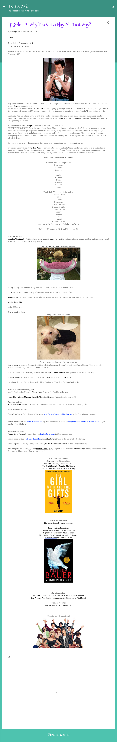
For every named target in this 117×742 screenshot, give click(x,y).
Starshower (16, 372)
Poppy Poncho (14, 414)
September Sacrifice (51, 533)
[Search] (113, 7)
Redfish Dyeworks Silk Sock (59, 377)
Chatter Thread (39, 108)
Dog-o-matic (13, 365)
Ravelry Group (19, 106)
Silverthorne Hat (14, 404)
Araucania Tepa (78, 449)
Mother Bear (13, 302)
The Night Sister (49, 466)
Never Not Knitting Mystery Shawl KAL (24, 397)
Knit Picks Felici (54, 439)
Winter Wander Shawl (51, 246)
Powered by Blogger (58, 735)
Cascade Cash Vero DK (52, 239)
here (14, 118)
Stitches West (35, 148)
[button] (107, 23)
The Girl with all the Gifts (52, 468)
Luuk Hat (12, 292)
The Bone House (51, 523)
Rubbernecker (51, 538)
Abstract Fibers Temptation (56, 444)
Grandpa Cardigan (15, 239)
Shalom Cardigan (43, 449)
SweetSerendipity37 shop (68, 118)
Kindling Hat (13, 297)
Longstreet (15, 444)
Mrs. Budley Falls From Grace (52, 535)
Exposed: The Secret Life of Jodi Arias (49, 595)
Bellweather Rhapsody (51, 530)
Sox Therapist (27, 126)
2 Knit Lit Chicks (19, 6)
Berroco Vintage (54, 397)
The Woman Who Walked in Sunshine (47, 598)
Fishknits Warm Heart (33, 392)
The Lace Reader (51, 605)
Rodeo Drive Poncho (16, 434)
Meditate (15, 377)
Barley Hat (12, 287)
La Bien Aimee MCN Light (61, 372)
